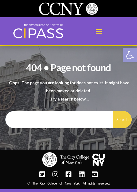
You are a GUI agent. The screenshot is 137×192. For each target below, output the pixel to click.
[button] (99, 31)
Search (122, 119)
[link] (130, 55)
